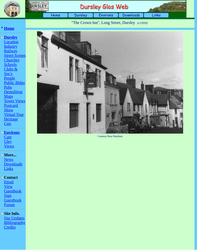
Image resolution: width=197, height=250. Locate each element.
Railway (10, 51)
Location (11, 42)
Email (9, 182)
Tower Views (14, 101)
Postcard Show (11, 107)
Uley (8, 141)
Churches (11, 60)
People (9, 78)
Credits (10, 227)
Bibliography (14, 222)
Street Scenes (15, 55)
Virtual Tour (14, 114)
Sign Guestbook (12, 197)
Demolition (13, 92)
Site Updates (14, 218)
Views (9, 146)
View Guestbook (12, 188)
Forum (9, 205)
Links (8, 168)
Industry (10, 46)
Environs (12, 132)
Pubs (8, 87)
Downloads (13, 164)
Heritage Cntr (11, 121)
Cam (8, 137)
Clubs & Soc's (11, 71)
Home (9, 28)
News (8, 159)
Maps (8, 96)
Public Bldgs (14, 83)
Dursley (10, 37)
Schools (10, 64)
